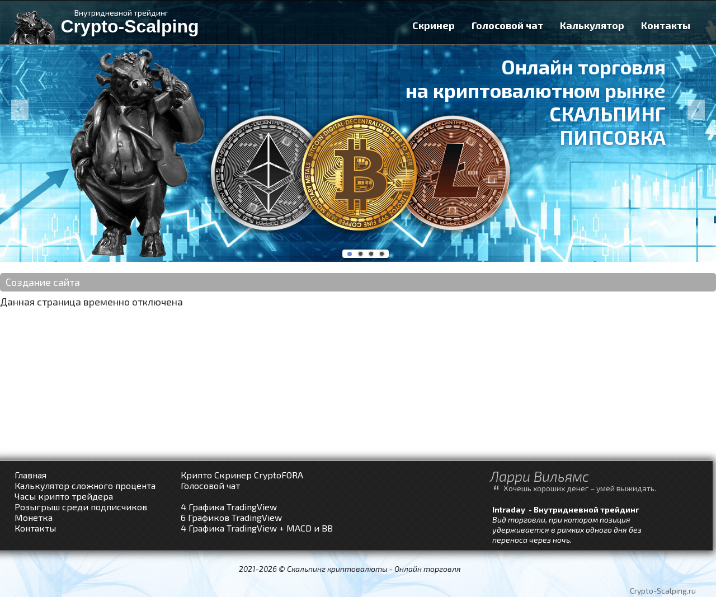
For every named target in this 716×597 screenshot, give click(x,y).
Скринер (433, 25)
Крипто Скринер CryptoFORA (242, 474)
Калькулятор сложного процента (85, 485)
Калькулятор (592, 25)
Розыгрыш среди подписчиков (81, 506)
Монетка (34, 517)
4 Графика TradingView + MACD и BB (257, 528)
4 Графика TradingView (229, 506)
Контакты (665, 25)
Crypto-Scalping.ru (663, 590)
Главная (30, 474)
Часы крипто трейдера (64, 496)
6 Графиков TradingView (231, 517)
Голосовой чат (507, 25)
